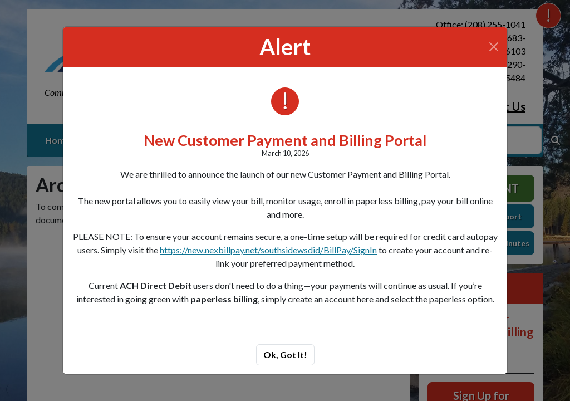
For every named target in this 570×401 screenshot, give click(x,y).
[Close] (494, 47)
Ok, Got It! (285, 354)
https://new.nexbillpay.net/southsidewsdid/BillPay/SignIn (268, 249)
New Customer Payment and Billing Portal (285, 140)
